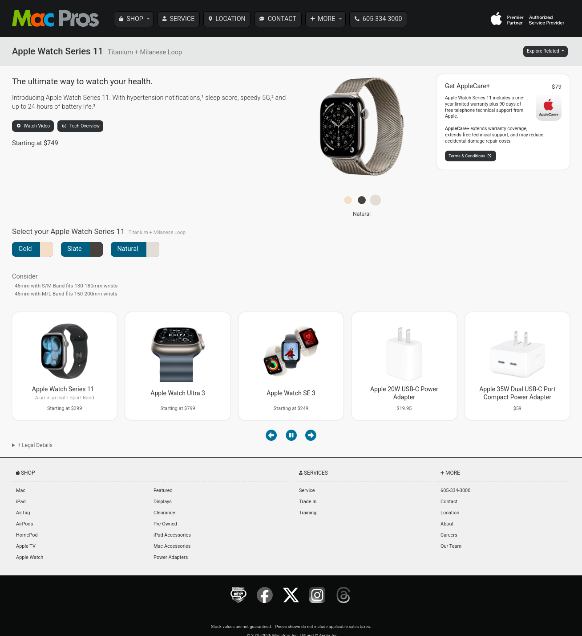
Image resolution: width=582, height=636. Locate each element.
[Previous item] (271, 435)
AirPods (24, 524)
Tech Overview (81, 126)
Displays (163, 502)
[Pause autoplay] (291, 435)
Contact (449, 502)
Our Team (451, 546)
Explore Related (543, 51)
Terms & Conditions (470, 155)
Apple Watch (29, 557)
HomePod (26, 535)
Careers (449, 535)
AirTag (23, 513)
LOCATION (230, 19)
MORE (326, 19)
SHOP (134, 19)
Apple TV (26, 546)
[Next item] (311, 435)
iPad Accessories (172, 535)
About (447, 524)
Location (450, 513)
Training (307, 513)
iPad (21, 502)
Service (307, 490)
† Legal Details (35, 445)
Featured (163, 490)
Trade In (307, 502)
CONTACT (282, 19)
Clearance (164, 513)
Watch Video (33, 126)
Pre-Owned (165, 524)
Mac (20, 490)
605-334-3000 (382, 19)
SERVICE (182, 19)
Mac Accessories (172, 546)
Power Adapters (171, 557)
